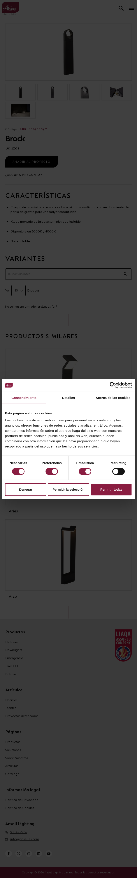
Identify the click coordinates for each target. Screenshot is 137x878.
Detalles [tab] (68, 398)
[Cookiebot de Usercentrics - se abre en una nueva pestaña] (113, 385)
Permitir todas (111, 489)
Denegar (25, 489)
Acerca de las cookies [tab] (113, 398)
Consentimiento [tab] (24, 398)
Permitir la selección (68, 489)
